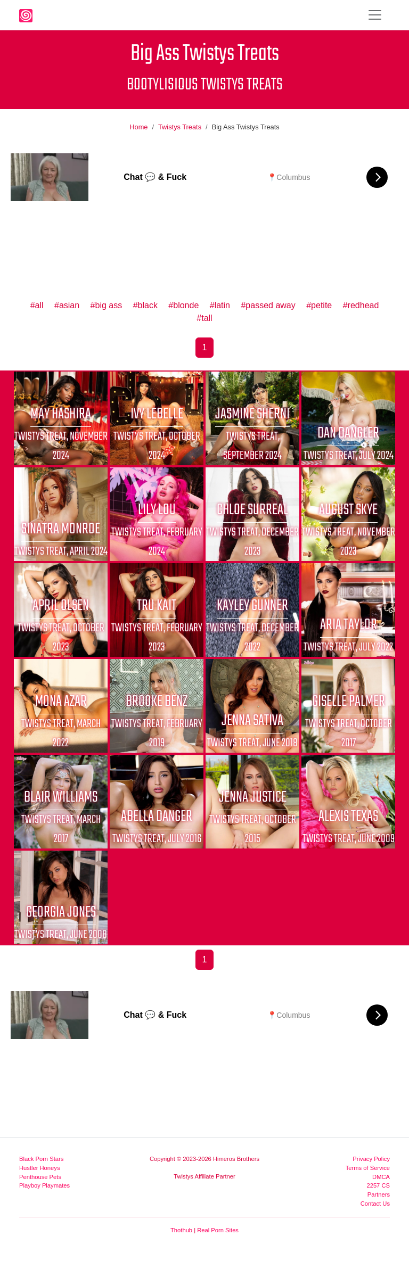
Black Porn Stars (41, 1159)
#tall (204, 318)
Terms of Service (368, 1168)
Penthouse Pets (40, 1177)
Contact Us (375, 1203)
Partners (378, 1194)
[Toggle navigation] (375, 15)
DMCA (381, 1177)
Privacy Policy (371, 1159)
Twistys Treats (179, 127)
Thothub (181, 1230)
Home (138, 127)
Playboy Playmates (44, 1185)
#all (37, 305)
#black (145, 305)
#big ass (106, 305)
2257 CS (378, 1185)
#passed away (268, 305)
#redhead (361, 305)
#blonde (183, 305)
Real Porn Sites (218, 1230)
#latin (220, 305)
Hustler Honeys (39, 1168)
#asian (66, 305)
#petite (319, 305)
